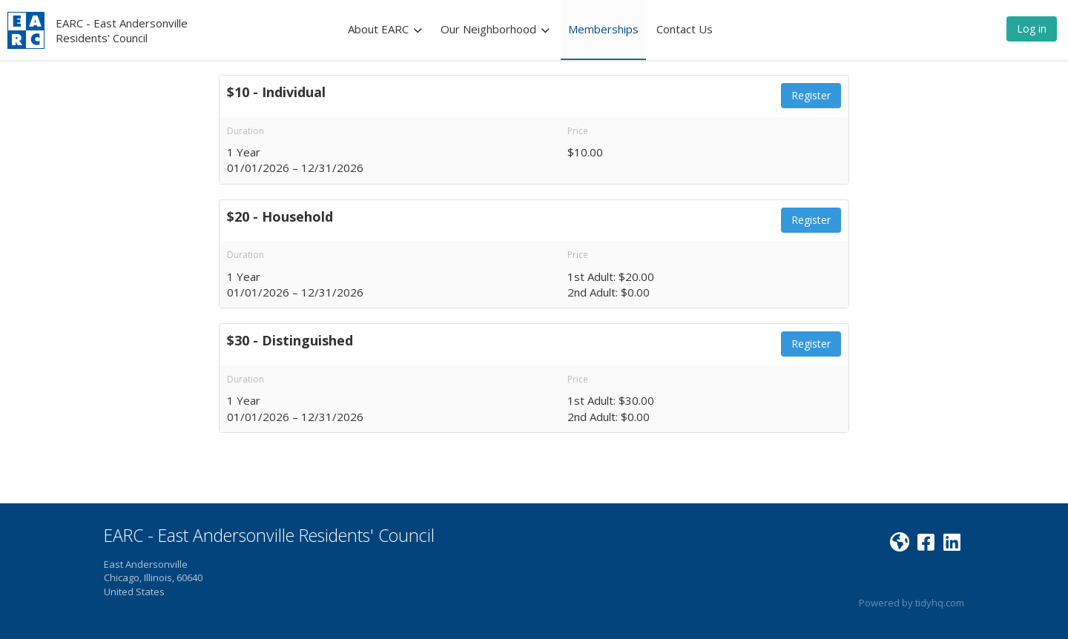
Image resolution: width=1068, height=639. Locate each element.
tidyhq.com (939, 602)
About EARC (385, 28)
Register (811, 95)
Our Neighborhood (495, 28)
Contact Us (684, 28)
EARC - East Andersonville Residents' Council (122, 30)
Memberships (603, 28)
